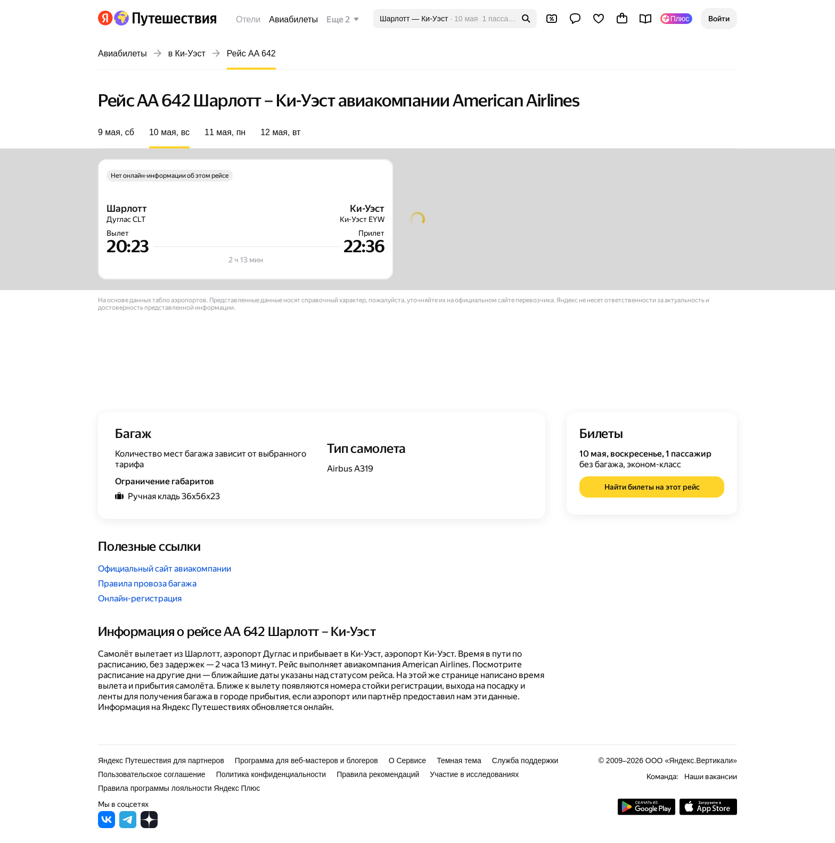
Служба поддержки (525, 760)
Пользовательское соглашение (152, 774)
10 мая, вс (169, 132)
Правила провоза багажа (147, 583)
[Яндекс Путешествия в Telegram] (127, 825)
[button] (719, 18)
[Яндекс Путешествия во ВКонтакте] (106, 825)
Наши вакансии (710, 776)
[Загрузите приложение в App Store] (708, 812)
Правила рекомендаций (378, 774)
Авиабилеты (293, 19)
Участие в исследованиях (474, 774)
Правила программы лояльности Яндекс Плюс (179, 788)
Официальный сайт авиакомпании (164, 569)
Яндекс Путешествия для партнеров (161, 760)
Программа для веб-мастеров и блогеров (306, 760)
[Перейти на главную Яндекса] (105, 18)
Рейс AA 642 (251, 53)
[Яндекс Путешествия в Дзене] (149, 825)
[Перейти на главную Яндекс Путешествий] (165, 18)
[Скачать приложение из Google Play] (646, 812)
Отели (248, 19)
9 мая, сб (116, 132)
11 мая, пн (224, 132)
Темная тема (459, 760)
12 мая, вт (280, 132)
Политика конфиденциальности (271, 774)
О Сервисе (408, 760)
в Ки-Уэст (187, 53)
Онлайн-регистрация (140, 598)
